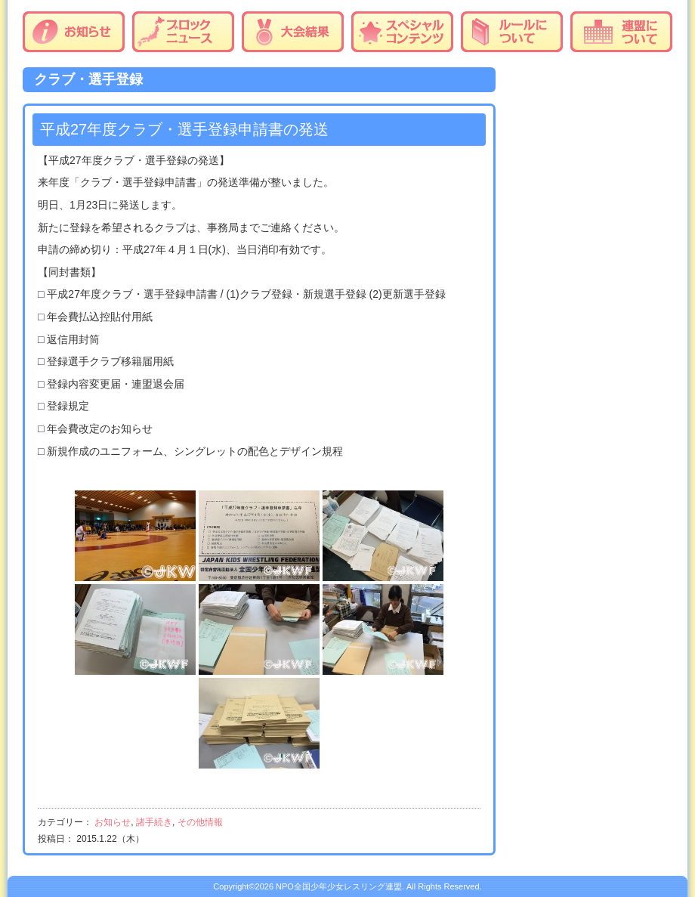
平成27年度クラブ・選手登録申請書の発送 (184, 129)
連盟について (621, 31)
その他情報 (200, 822)
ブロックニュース (183, 31)
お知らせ (74, 31)
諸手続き (154, 822)
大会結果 (293, 31)
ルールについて (512, 31)
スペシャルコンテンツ (402, 31)
